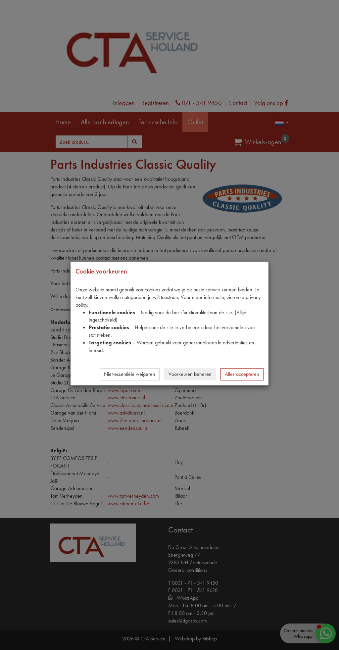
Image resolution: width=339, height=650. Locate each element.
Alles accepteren (242, 374)
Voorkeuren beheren (190, 374)
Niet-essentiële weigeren (129, 374)
